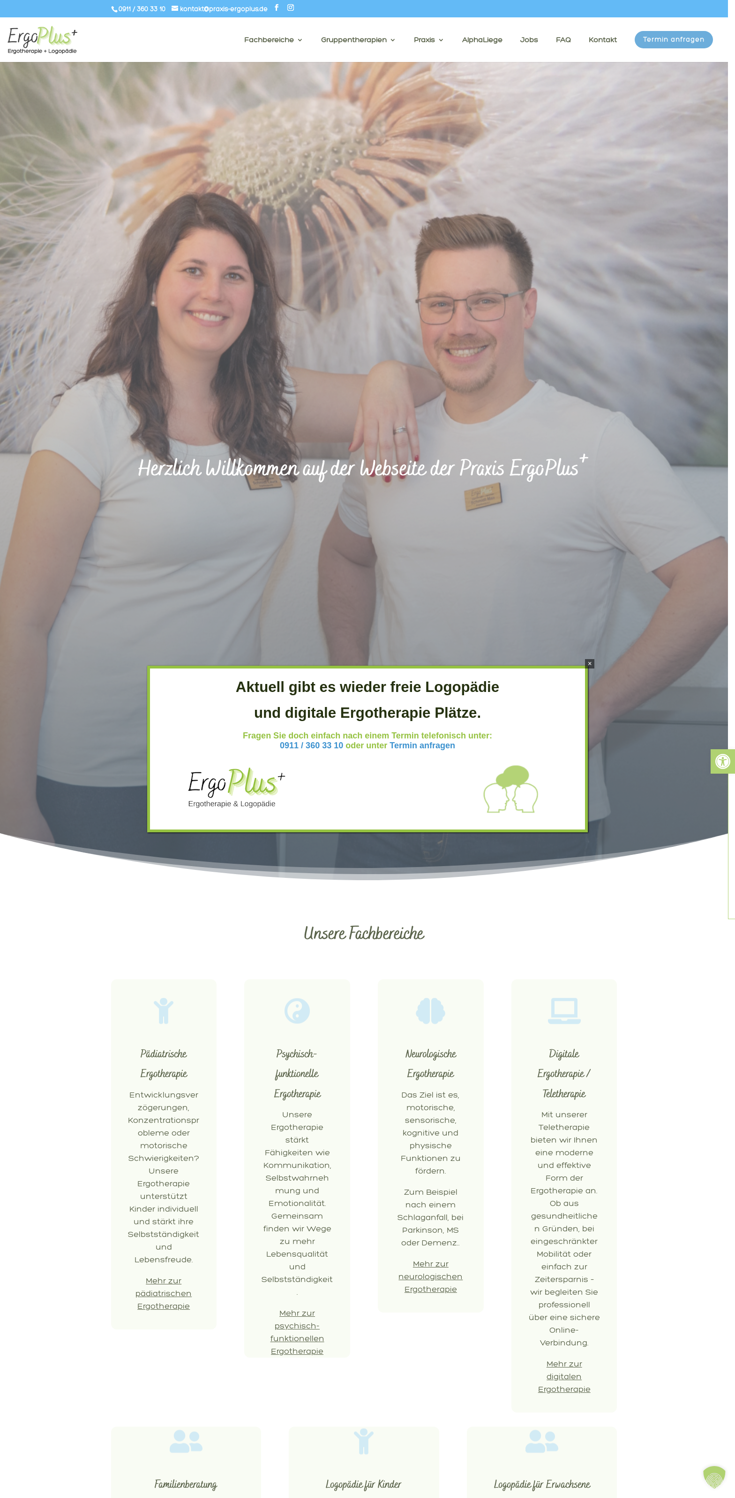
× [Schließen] (590, 664)
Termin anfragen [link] (422, 745)
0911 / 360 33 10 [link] (311, 745)
